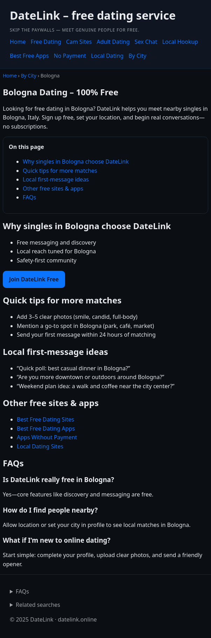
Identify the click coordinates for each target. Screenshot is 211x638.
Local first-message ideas (56, 179)
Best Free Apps (29, 56)
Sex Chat (146, 42)
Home (18, 42)
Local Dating (107, 56)
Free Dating (46, 42)
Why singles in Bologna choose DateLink (76, 161)
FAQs (29, 197)
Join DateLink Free (34, 279)
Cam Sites (79, 42)
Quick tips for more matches (60, 170)
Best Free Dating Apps (46, 428)
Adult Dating (113, 42)
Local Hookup (180, 42)
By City (137, 56)
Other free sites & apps (53, 188)
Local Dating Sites (40, 446)
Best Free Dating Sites (45, 419)
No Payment (70, 56)
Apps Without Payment (47, 437)
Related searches (38, 605)
